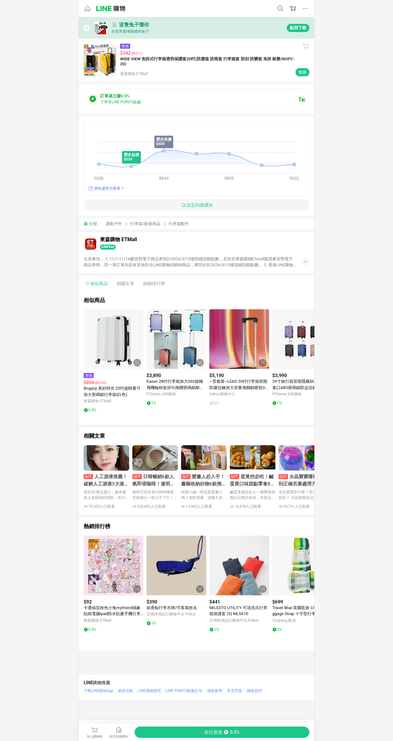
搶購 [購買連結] (302, 72)
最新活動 (125, 691)
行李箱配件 (179, 223)
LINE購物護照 (149, 691)
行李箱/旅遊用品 (145, 223)
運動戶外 (114, 223)
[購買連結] (222, 732)
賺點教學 (214, 691)
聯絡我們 (254, 691)
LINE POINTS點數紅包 (184, 691)
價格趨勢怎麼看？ (109, 188)
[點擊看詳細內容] (113, 339)
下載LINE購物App (98, 691)
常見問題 (234, 691)
